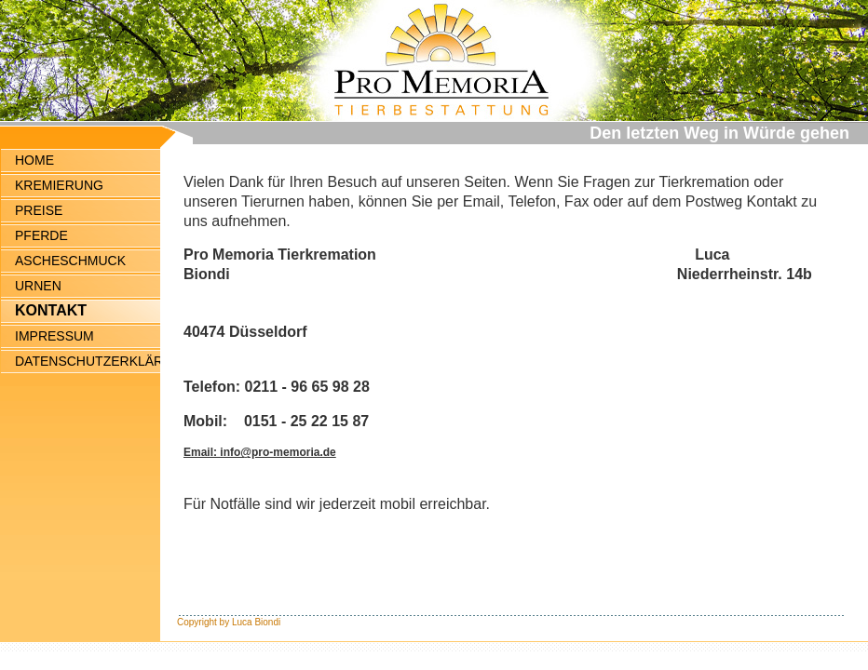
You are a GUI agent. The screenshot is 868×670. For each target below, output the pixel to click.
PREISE (38, 210)
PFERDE (41, 235)
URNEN (38, 285)
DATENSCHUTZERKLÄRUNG (87, 361)
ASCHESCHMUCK (70, 260)
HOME (34, 160)
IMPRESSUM (54, 335)
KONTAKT (51, 310)
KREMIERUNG (59, 185)
